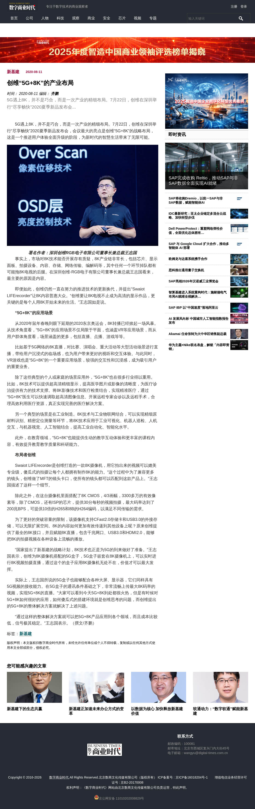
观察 (75, 18)
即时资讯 (177, 134)
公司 (29, 18)
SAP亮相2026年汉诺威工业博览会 (193, 281)
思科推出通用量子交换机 (186, 270)
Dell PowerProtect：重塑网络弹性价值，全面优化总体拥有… (196, 230)
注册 (234, 6)
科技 (60, 18)
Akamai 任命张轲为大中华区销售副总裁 (197, 334)
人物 (45, 18)
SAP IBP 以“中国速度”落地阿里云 (193, 307)
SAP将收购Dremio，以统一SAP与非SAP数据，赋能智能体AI (196, 200)
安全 (106, 18)
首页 (14, 18)
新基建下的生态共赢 (24, 709)
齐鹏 (54, 94)
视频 (137, 18)
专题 (153, 18)
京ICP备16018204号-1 (192, 777)
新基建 (13, 71)
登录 (243, 6)
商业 (91, 18)
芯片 (122, 18)
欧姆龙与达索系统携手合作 (188, 259)
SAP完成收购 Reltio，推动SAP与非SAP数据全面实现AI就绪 (203, 180)
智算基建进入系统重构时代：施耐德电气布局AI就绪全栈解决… (198, 294)
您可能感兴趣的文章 (26, 666)
